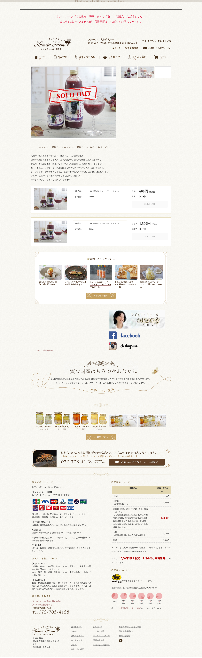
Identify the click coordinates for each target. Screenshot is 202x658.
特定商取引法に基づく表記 (130, 607)
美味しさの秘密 (77, 648)
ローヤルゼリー (77, 639)
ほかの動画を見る (45, 350)
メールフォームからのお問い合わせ (46, 600)
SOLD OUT (149, 203)
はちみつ (74, 630)
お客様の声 (97, 626)
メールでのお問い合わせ (42, 604)
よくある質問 (98, 630)
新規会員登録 (98, 639)
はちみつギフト (77, 635)
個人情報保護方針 (126, 630)
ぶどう (74, 644)
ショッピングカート (101, 644)
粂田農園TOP (76, 626)
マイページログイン (101, 635)
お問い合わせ (124, 635)
